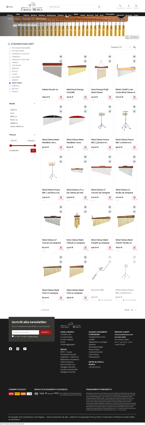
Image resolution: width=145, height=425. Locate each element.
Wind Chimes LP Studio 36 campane (124, 191)
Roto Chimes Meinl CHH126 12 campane (76, 241)
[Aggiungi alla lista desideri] (61, 56)
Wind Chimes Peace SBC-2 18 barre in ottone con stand (125, 141)
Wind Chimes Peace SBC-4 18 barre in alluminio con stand (124, 291)
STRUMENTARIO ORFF (28, 19)
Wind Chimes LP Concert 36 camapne (100, 191)
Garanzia (92, 344)
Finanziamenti (94, 357)
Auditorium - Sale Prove (69, 357)
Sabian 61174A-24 (50, 89)
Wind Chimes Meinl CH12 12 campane (75, 291)
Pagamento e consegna (98, 342)
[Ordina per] (121, 47)
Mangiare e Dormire (67, 372)
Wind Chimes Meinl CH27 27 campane (50, 291)
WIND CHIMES (41, 19)
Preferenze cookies (121, 417)
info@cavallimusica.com (124, 334)
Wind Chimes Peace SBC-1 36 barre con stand (51, 191)
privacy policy (33, 336)
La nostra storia (66, 337)
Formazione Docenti (68, 354)
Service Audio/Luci (67, 364)
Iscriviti (45, 332)
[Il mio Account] (129, 6)
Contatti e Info (65, 335)
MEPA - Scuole (66, 352)
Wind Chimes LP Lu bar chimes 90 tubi (75, 191)
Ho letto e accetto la (26, 336)
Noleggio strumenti (67, 367)
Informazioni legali (96, 347)
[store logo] (32, 7)
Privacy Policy (94, 349)
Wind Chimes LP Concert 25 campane (51, 241)
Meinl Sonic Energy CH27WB (75, 90)
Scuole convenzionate (69, 369)
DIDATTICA (17, 19)
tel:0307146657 (120, 337)
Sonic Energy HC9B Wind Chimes (99, 90)
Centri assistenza (66, 362)
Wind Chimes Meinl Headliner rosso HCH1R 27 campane (75, 141)
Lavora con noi (94, 367)
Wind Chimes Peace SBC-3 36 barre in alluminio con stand (100, 141)
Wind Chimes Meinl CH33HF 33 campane (100, 241)
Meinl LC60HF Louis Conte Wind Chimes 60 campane (126, 91)
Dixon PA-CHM (97, 290)
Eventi (62, 342)
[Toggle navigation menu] (7, 7)
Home (10, 19)
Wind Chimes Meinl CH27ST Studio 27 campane (124, 241)
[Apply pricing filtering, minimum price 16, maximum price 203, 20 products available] (33, 150)
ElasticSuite (20, 424)
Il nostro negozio (66, 339)
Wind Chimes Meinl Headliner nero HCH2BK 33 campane (51, 141)
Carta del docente (96, 352)
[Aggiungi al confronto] (61, 61)
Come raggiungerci (67, 344)
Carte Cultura (94, 354)
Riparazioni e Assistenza (69, 359)
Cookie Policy (108, 417)
